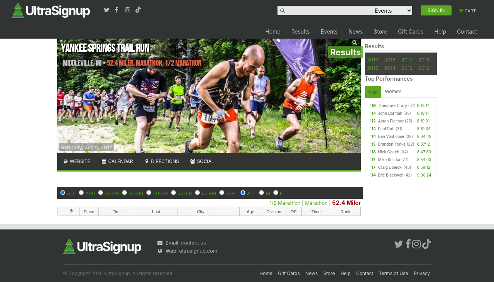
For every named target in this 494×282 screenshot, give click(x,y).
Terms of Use (393, 273)
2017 (407, 59)
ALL (71, 193)
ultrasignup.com (198, 251)
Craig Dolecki (390, 167)
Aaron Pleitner (391, 121)
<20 (90, 193)
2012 (424, 68)
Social (202, 161)
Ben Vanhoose (391, 136)
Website (76, 161)
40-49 (160, 193)
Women (393, 91)
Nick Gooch (388, 151)
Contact (467, 31)
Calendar (117, 161)
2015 (372, 68)
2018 (389, 59)
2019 (372, 59)
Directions (161, 161)
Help (440, 31)
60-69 (208, 193)
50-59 (185, 193)
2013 (407, 68)
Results (300, 31)
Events (329, 31)
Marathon (316, 203)
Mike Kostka (389, 159)
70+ (230, 193)
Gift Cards (410, 31)
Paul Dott (386, 128)
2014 (390, 68)
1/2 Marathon (284, 203)
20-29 (112, 193)
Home (272, 31)
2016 (424, 59)
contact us (193, 243)
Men (373, 92)
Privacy (422, 273)
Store (380, 31)
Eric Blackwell (390, 175)
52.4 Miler (346, 202)
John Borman (390, 113)
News (356, 31)
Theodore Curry (392, 105)
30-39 (136, 193)
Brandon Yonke (392, 144)
